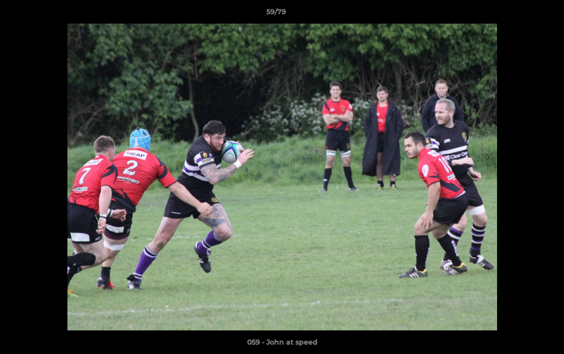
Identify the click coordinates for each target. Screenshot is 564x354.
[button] (523, 14)
